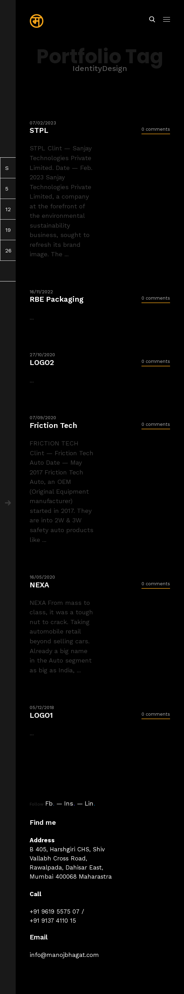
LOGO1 (41, 715)
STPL (39, 130)
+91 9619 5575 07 (54, 911)
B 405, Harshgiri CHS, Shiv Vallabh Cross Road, (67, 854)
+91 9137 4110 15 (53, 920)
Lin (90, 803)
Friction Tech (53, 425)
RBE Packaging (57, 299)
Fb (49, 803)
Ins (69, 803)
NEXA (39, 584)
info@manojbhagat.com (64, 954)
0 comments (155, 129)
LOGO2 (42, 362)
